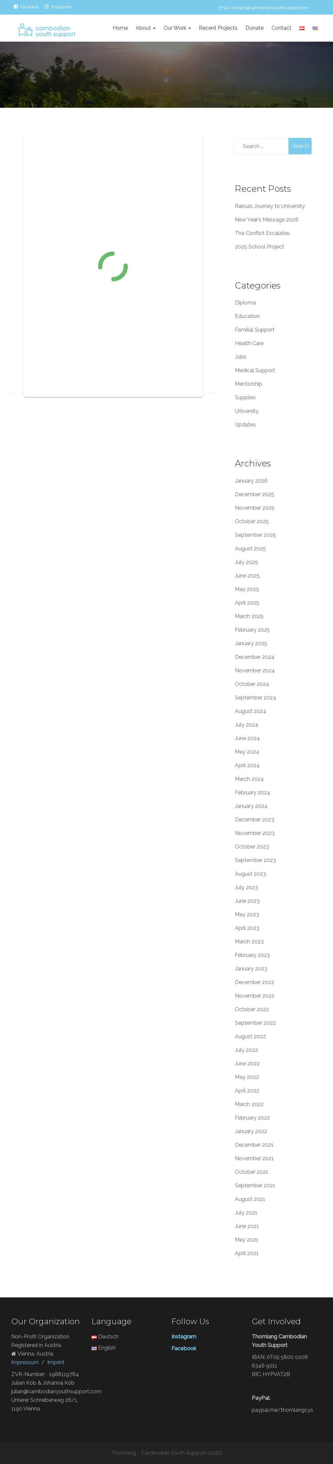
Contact (281, 28)
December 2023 (254, 819)
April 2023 (247, 928)
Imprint (55, 1362)
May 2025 (247, 589)
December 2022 (254, 982)
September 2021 (255, 1185)
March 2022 (249, 1104)
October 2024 (252, 684)
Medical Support (255, 370)
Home (120, 28)
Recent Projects (218, 28)
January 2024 (251, 806)
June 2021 (247, 1226)
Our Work (177, 28)
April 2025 (247, 603)
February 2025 (252, 630)
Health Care (249, 343)
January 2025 (251, 643)
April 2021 (247, 1253)
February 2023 (252, 955)
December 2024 (255, 657)
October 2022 (252, 1009)
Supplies (245, 397)
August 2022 (250, 1036)
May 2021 (246, 1240)
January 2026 (251, 481)
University (247, 411)
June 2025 (247, 576)
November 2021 (254, 1158)
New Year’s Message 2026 (267, 220)
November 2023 (255, 833)
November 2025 (255, 508)
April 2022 (247, 1091)
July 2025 (246, 562)
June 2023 (247, 901)
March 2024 (249, 779)
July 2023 (246, 887)
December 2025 (254, 494)
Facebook (29, 6)
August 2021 (250, 1199)
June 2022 (247, 1063)
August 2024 (250, 711)
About (146, 28)
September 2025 (255, 535)
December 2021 (254, 1145)
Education (247, 316)
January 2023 (251, 969)
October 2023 (252, 847)
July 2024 (246, 725)
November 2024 (255, 670)
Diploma (245, 302)
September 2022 (255, 1023)
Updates (245, 424)
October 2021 (251, 1172)
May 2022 (247, 1077)
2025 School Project (259, 247)
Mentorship (248, 384)
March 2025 (249, 616)
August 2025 (250, 548)
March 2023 (249, 941)
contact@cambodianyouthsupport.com (270, 7)
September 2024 (255, 697)
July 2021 (246, 1212)
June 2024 (247, 738)
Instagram (61, 6)
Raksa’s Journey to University (270, 206)
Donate (254, 28)
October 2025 (252, 521)
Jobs (240, 357)
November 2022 (255, 996)
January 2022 (251, 1131)
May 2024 (247, 752)
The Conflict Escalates (262, 233)
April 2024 (247, 765)
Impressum (25, 1362)
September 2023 (255, 860)
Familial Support (255, 330)
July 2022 (246, 1050)
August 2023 (250, 874)
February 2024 (252, 792)
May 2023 (247, 914)
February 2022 (252, 1118)
